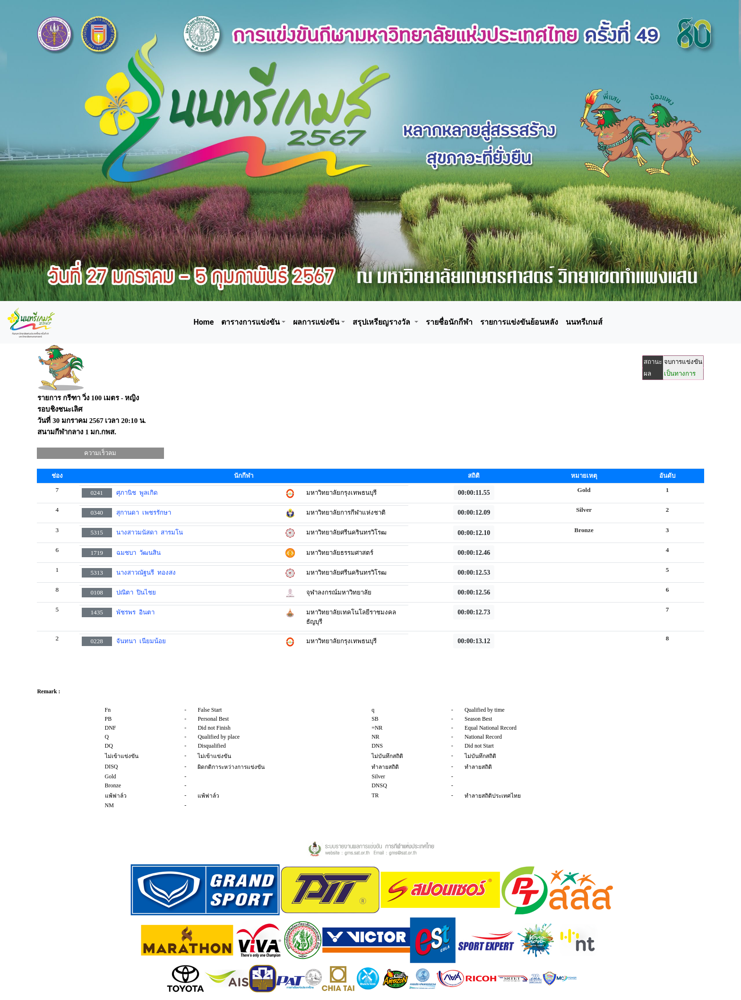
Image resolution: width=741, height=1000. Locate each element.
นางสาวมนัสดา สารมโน (149, 532)
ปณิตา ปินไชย (136, 592)
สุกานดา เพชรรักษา (143, 512)
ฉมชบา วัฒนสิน (138, 552)
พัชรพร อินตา (135, 612)
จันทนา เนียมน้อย (141, 641)
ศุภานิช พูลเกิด (137, 492)
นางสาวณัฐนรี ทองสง (146, 572)
